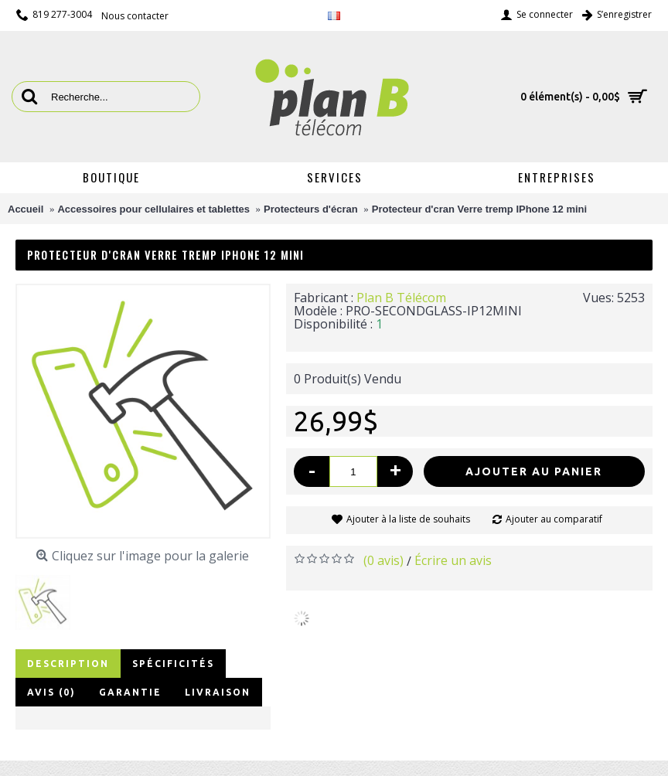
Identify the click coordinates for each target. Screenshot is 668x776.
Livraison (217, 692)
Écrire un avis (453, 560)
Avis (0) (51, 692)
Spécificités (173, 664)
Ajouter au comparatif (554, 519)
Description (68, 664)
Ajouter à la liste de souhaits (408, 519)
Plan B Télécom (401, 297)
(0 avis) (383, 560)
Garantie (130, 692)
